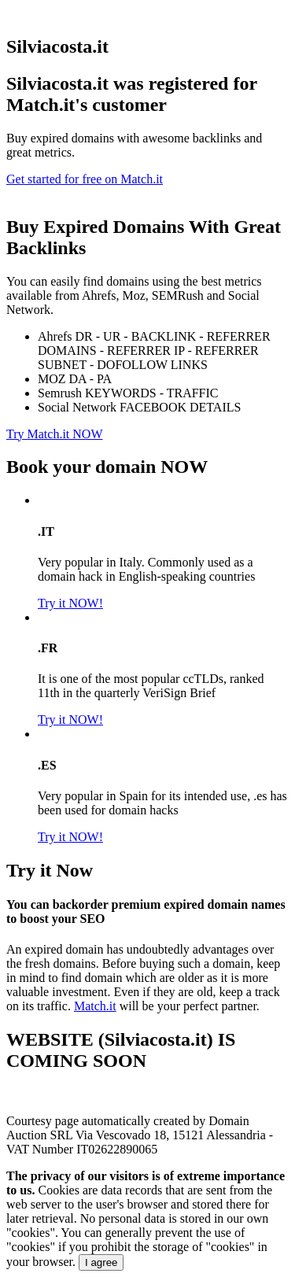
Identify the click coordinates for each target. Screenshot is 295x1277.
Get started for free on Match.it (84, 179)
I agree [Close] (101, 1262)
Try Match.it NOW (54, 434)
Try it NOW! (70, 603)
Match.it (95, 1006)
